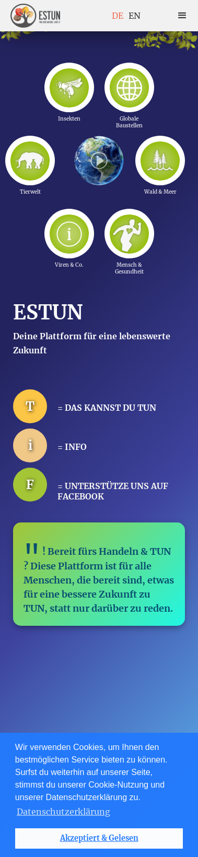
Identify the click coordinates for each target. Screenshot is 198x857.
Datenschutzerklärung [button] (63, 811)
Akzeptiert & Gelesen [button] (99, 838)
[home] (35, 16)
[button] (182, 15)
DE (117, 15)
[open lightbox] (99, 160)
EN (135, 15)
